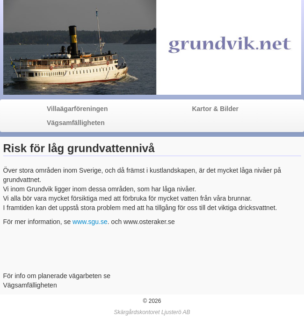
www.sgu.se (90, 221)
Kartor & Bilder (215, 108)
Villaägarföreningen (77, 108)
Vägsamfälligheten (76, 122)
